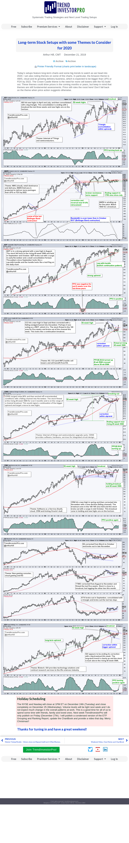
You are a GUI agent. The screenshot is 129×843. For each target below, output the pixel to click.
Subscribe (26, 26)
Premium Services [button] (48, 26)
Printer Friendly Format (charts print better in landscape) (66, 66)
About (68, 26)
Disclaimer (83, 26)
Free (13, 26)
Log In (114, 26)
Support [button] (100, 26)
